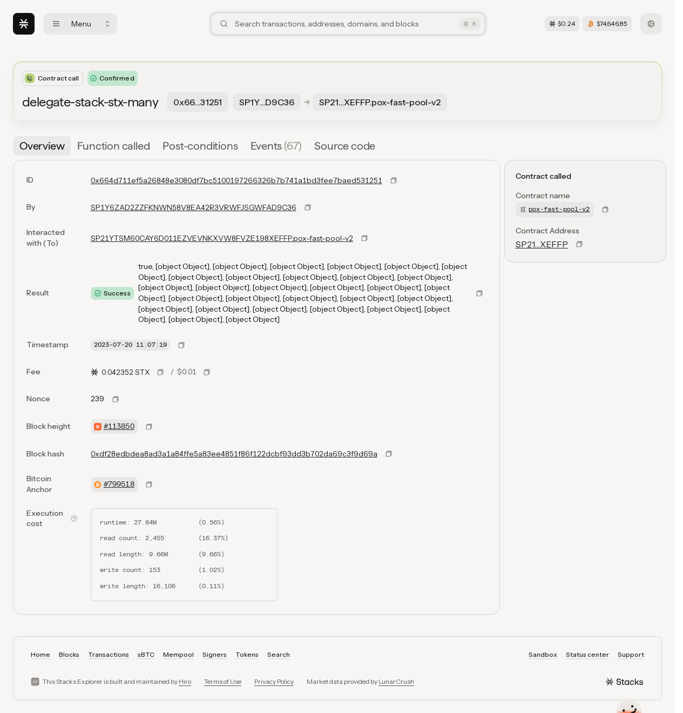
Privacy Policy (274, 681)
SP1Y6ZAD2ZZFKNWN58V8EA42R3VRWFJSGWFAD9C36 (193, 207)
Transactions (108, 654)
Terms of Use (222, 681)
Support (631, 654)
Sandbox (543, 654)
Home (40, 654)
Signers (214, 654)
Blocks (69, 654)
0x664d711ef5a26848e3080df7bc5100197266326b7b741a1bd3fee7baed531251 (236, 180)
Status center (587, 654)
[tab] (42, 146)
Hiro (185, 681)
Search (278, 654)
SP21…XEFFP (542, 244)
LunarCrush (396, 681)
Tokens (247, 654)
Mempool (178, 654)
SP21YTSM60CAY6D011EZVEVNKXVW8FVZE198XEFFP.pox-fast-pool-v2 (222, 238)
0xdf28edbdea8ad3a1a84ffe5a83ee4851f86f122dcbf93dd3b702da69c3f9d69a (234, 454)
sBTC (146, 654)
